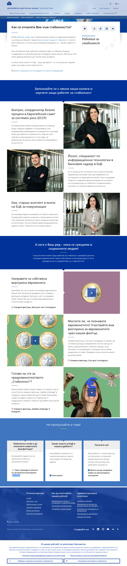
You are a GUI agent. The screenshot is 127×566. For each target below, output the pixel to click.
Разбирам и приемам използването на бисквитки (35, 561)
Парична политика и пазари (17, 13)
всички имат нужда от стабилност (52, 40)
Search (110, 3)
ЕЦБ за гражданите (104, 8)
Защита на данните (84, 501)
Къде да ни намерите (34, 514)
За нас (28, 498)
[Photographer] (118, 147)
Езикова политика (84, 517)
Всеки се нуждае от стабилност (46, 17)
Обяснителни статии (34, 504)
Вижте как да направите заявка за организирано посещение (100, 473)
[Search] (100, 3)
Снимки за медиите (33, 507)
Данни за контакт (33, 510)
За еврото (67, 13)
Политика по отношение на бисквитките (87, 510)
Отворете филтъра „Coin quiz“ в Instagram (88, 360)
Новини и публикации (93, 13)
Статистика (57, 13)
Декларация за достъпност (87, 514)
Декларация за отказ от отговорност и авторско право (63, 502)
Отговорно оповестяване (61, 509)
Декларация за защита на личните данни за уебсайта (87, 505)
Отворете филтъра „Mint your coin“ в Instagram (33, 307)
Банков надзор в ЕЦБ (110, 13)
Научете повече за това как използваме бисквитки (88, 555)
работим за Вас (23, 37)
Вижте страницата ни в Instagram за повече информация (37, 71)
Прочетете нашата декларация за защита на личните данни (44, 555)
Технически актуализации (62, 506)
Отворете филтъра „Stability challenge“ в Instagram (30, 410)
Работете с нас (32, 501)
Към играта (57, 475)
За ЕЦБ (94, 8)
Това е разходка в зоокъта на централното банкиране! (24, 471)
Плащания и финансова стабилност (39, 13)
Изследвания (78, 13)
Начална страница (13, 17)
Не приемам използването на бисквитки (92, 561)
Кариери (115, 8)
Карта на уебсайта (14, 522)
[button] (114, 3)
